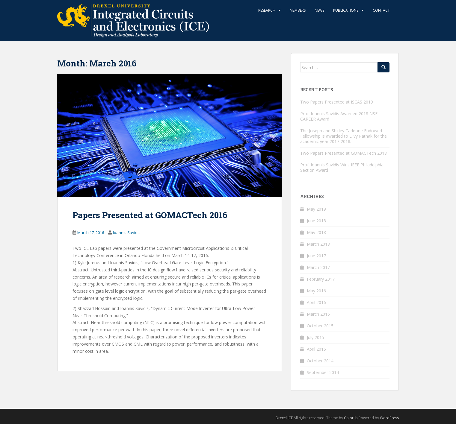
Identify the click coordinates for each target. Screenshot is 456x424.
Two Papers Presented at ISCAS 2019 (336, 102)
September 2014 (323, 372)
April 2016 (316, 302)
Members (298, 10)
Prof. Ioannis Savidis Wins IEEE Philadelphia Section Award (341, 167)
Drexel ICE (284, 417)
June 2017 (316, 256)
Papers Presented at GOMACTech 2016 (150, 215)
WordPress (389, 417)
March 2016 (318, 314)
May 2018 (316, 232)
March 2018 (318, 244)
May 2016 (316, 291)
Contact (381, 10)
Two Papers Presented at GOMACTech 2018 (343, 153)
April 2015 (316, 349)
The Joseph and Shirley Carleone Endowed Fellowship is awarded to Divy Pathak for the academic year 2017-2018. (343, 136)
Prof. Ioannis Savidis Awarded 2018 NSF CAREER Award (339, 116)
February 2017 (321, 279)
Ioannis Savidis (127, 232)
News (319, 10)
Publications (345, 10)
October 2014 (320, 361)
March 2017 (318, 267)
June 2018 (316, 221)
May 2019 (316, 209)
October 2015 (320, 326)
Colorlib (351, 417)
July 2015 (315, 337)
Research (266, 10)
